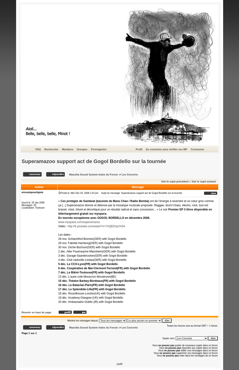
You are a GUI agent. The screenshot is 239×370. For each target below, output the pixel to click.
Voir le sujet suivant (204, 181)
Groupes (82, 149)
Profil (139, 149)
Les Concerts (130, 174)
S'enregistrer (98, 149)
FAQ (38, 149)
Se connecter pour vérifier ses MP (166, 149)
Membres (67, 149)
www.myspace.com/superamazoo (79, 222)
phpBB (119, 364)
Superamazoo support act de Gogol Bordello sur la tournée (94, 161)
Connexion (197, 149)
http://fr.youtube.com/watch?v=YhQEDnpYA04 (96, 226)
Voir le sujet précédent (175, 181)
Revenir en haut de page (36, 312)
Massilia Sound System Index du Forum (93, 174)
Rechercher (51, 149)
